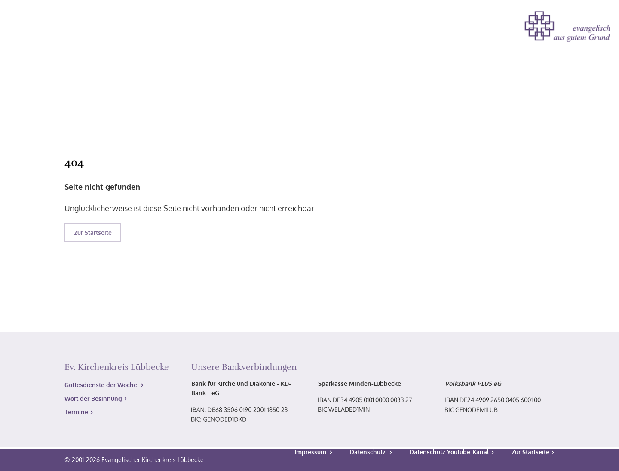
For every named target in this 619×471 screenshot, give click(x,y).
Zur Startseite (93, 232)
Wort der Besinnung (93, 398)
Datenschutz (368, 452)
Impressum (311, 452)
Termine (76, 412)
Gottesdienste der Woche (101, 384)
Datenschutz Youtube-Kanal (449, 452)
